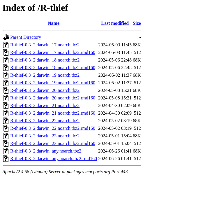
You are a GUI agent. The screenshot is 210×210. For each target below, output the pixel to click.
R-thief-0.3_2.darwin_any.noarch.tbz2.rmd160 (53, 158)
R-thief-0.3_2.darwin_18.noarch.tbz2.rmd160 (52, 67)
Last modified (115, 23)
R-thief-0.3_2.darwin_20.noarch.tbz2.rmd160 (52, 97)
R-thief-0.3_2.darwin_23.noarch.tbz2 (45, 135)
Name (53, 23)
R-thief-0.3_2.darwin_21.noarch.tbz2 (45, 105)
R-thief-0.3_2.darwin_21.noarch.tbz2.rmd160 (52, 113)
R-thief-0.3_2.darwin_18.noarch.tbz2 (45, 59)
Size (137, 23)
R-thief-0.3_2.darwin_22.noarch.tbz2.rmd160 (52, 128)
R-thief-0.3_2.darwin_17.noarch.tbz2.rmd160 (52, 52)
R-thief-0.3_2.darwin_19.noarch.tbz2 (45, 75)
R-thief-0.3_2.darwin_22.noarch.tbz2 (45, 120)
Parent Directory (25, 37)
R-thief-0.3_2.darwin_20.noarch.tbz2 (45, 90)
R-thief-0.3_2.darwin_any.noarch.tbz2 (45, 150)
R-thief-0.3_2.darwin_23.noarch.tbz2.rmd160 (52, 143)
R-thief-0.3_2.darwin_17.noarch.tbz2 (45, 44)
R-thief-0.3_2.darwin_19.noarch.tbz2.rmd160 (52, 82)
